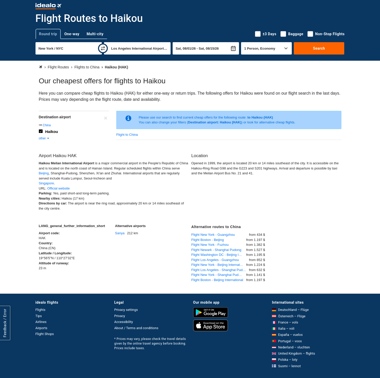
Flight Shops (45, 334)
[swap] (103, 48)
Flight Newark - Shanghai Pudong (216, 250)
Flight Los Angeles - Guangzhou (215, 260)
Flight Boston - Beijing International (217, 280)
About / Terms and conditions (136, 328)
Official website (58, 188)
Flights (41, 310)
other (44, 138)
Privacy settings (126, 310)
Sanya (120, 233)
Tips (39, 316)
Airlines (41, 322)
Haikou (51, 131)
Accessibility (123, 322)
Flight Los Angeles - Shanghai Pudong (219, 270)
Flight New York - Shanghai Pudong (217, 275)
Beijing (44, 173)
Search (319, 48)
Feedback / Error (5, 323)
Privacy (119, 316)
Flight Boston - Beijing (207, 240)
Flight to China (127, 135)
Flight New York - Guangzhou (213, 235)
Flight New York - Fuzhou (210, 245)
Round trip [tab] (48, 34)
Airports (41, 328)
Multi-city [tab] (95, 34)
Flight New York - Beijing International (218, 265)
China (47, 125)
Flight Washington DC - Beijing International (218, 255)
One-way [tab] (71, 34)
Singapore (46, 183)
